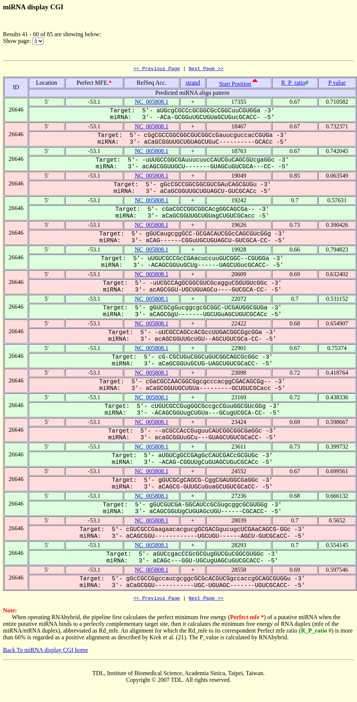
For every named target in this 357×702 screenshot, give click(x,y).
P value (337, 84)
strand (193, 84)
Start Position (235, 85)
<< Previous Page (156, 69)
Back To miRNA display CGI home (45, 652)
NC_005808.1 (151, 103)
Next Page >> (206, 69)
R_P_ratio (293, 84)
